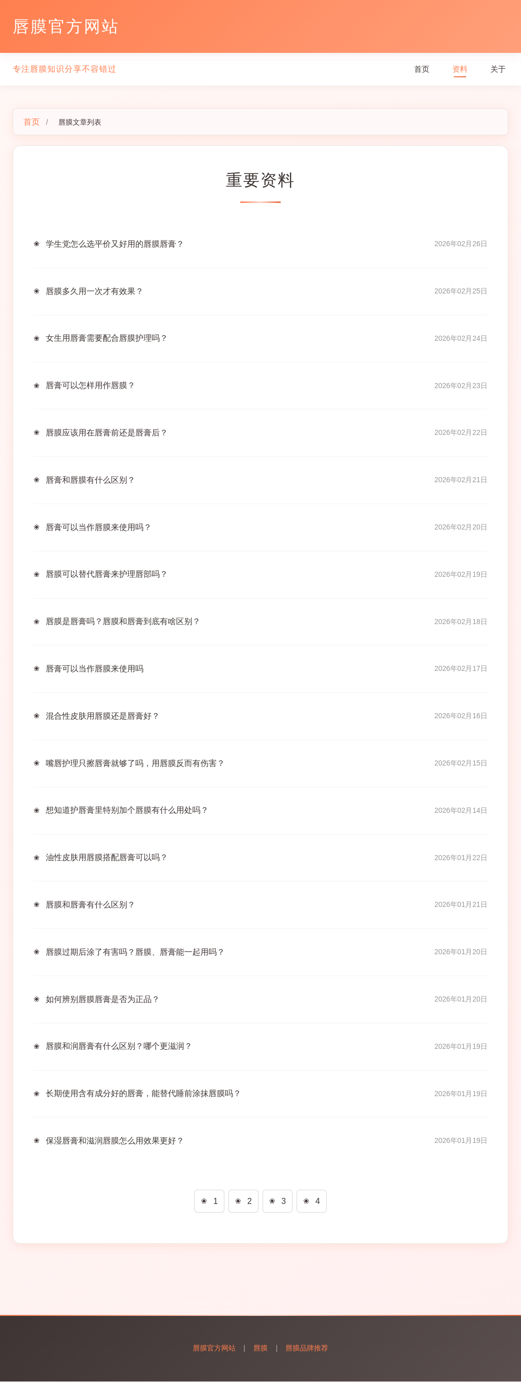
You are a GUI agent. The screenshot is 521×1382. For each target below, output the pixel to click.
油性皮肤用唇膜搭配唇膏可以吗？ (107, 858)
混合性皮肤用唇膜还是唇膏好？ (103, 716)
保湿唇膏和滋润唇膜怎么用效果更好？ (115, 1140)
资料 (460, 69)
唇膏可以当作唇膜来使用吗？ (99, 527)
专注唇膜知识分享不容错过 (65, 69)
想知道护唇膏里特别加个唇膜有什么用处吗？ (127, 810)
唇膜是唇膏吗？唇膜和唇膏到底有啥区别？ (123, 622)
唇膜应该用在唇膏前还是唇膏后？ (106, 432)
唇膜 (260, 1348)
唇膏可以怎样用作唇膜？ (90, 385)
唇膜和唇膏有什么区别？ (90, 904)
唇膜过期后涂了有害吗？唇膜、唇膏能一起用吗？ (135, 952)
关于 (498, 69)
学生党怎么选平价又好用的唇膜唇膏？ (115, 244)
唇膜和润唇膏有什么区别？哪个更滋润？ (119, 1046)
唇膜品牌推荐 (306, 1348)
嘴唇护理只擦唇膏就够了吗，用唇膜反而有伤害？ (135, 763)
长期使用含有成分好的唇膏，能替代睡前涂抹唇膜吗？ (143, 1094)
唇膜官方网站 (66, 26)
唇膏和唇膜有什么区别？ (90, 480)
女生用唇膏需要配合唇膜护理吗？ (107, 338)
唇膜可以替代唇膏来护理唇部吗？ (107, 574)
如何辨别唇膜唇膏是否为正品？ (103, 999)
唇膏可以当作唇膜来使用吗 (94, 668)
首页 (421, 69)
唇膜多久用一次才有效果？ (94, 291)
